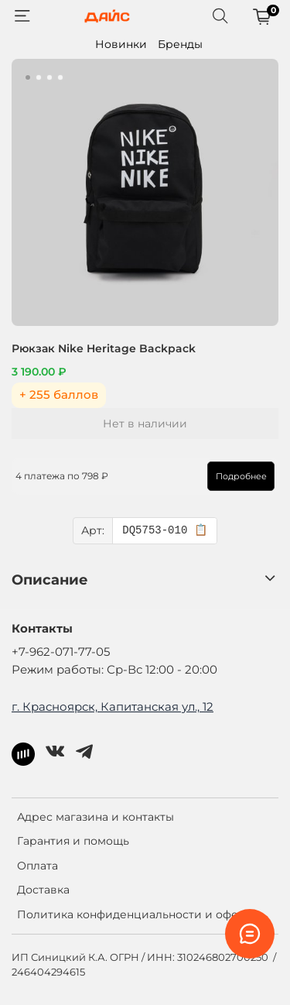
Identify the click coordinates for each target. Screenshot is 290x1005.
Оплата (37, 866)
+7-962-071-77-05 (61, 651)
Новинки (121, 44)
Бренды (180, 44)
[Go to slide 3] (49, 77)
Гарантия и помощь (73, 841)
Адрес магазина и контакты (95, 817)
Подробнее (241, 476)
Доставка (43, 890)
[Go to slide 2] (38, 77)
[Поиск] (220, 16)
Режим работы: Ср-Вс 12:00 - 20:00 (114, 669)
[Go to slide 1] (28, 77)
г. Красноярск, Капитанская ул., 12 (112, 706)
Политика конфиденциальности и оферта (137, 914)
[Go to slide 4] (60, 77)
